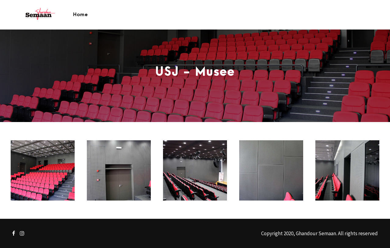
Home (80, 14)
